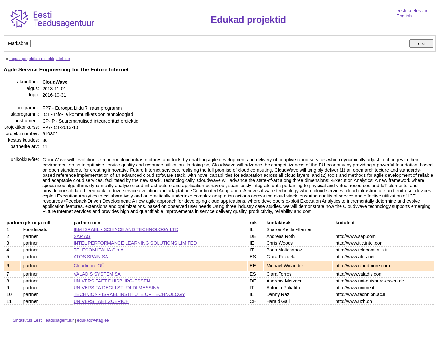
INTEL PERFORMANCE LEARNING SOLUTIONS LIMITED (135, 243)
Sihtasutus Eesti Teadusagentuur (43, 320)
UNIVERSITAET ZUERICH (101, 301)
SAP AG (82, 236)
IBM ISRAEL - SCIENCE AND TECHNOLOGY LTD (126, 229)
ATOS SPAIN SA (91, 256)
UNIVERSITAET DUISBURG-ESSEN (112, 280)
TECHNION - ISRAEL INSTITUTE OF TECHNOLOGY (129, 294)
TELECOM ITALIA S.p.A (99, 249)
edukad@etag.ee (93, 320)
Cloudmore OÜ (89, 265)
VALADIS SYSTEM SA (97, 274)
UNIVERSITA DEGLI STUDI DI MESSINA (116, 287)
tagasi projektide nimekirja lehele (39, 58)
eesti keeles (408, 10)
